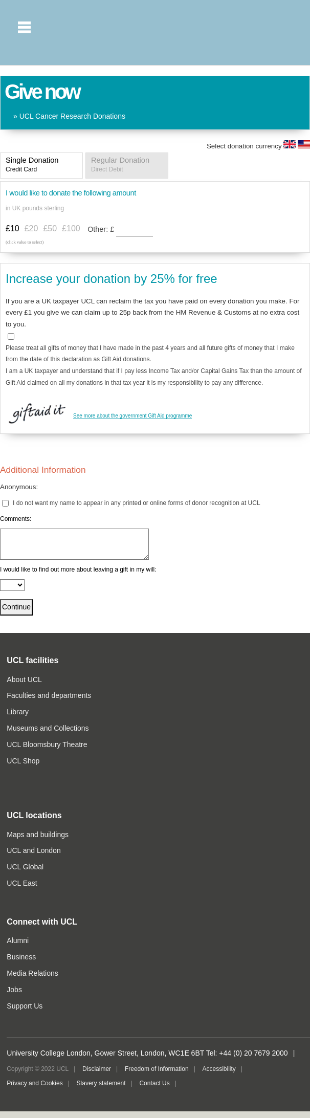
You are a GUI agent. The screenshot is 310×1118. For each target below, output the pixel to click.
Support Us (24, 1006)
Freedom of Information (157, 1068)
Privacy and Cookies (34, 1083)
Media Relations (32, 973)
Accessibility (218, 1068)
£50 (50, 228)
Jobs (14, 989)
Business (21, 957)
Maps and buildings (38, 834)
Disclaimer (96, 1068)
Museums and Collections (47, 728)
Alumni (18, 940)
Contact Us (154, 1083)
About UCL (24, 679)
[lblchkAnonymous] (5, 503)
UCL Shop (23, 761)
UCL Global (25, 867)
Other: (101, 229)
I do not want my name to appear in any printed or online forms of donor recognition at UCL (136, 503)
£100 (71, 228)
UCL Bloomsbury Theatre (47, 744)
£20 (31, 228)
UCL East (22, 883)
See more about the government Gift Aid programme (132, 416)
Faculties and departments (49, 695)
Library (18, 712)
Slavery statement (101, 1083)
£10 (12, 228)
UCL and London (33, 850)
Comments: (15, 518)
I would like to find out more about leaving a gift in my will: (78, 569)
